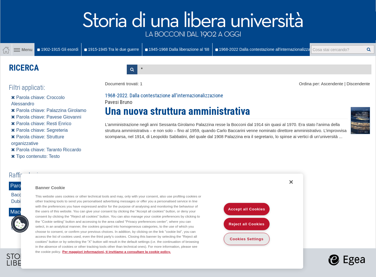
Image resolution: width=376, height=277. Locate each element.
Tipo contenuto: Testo (35, 156)
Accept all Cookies (246, 209)
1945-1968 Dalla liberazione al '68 (177, 49)
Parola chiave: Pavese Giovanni (46, 117)
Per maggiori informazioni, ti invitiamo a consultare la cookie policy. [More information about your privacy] (116, 251)
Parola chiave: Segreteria (39, 130)
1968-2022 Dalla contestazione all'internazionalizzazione (267, 49)
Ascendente (332, 84)
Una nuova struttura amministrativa (177, 111)
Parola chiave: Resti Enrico (41, 123)
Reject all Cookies (247, 224)
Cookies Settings (247, 239)
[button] (20, 224)
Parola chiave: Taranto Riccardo (46, 149)
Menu (23, 49)
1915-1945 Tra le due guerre (111, 49)
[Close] (291, 182)
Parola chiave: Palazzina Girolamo (48, 110)
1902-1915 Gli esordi (57, 49)
